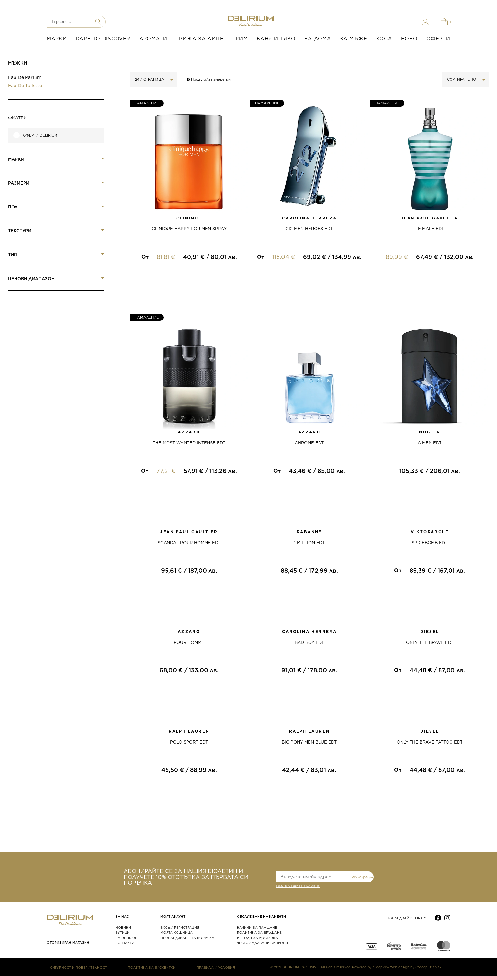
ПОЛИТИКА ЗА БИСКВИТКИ (152, 967)
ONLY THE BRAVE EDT (429, 642)
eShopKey (381, 967)
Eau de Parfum (24, 77)
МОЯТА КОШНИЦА (176, 932)
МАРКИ (57, 39)
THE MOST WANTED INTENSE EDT (189, 443)
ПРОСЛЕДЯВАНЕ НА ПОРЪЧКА (187, 938)
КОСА (384, 39)
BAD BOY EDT (309, 642)
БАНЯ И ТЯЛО (276, 39)
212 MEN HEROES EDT (309, 228)
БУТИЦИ (123, 932)
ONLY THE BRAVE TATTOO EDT (429, 742)
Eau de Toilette (25, 85)
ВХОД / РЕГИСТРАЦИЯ (179, 927)
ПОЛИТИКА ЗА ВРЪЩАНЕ (259, 932)
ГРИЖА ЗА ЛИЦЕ (200, 39)
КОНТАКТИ (125, 943)
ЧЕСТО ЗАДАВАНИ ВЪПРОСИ (262, 943)
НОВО (409, 39)
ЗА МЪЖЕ (353, 39)
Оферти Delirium (40, 135)
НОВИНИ (123, 927)
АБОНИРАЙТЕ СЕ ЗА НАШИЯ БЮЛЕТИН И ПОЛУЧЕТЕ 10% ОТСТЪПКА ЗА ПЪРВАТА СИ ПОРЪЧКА (186, 877)
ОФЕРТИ (438, 39)
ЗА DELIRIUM (127, 938)
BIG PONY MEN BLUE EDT (309, 742)
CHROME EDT (309, 443)
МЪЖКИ (17, 63)
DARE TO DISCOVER (103, 39)
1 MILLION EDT (309, 542)
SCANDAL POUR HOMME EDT (189, 542)
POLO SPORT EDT (189, 742)
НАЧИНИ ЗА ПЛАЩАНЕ (257, 927)
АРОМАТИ (153, 39)
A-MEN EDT (429, 443)
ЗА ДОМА (317, 39)
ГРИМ (240, 39)
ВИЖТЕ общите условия (298, 886)
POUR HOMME (189, 642)
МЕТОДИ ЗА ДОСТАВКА (257, 938)
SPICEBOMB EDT (429, 542)
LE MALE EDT (429, 228)
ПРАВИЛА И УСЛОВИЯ (216, 967)
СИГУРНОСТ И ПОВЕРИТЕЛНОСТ (78, 967)
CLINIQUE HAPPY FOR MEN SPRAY (189, 228)
